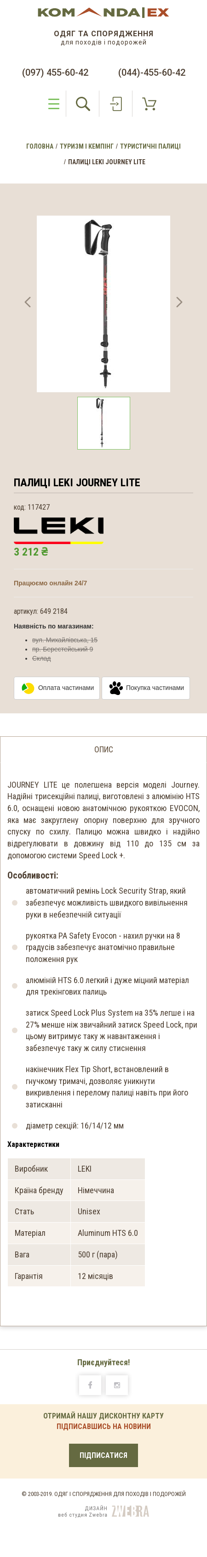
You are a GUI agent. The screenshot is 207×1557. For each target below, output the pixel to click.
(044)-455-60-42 (151, 72)
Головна (39, 146)
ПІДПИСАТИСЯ (103, 1455)
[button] (27, 304)
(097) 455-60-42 (55, 72)
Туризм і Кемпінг (87, 146)
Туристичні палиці (150, 146)
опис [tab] (103, 749)
